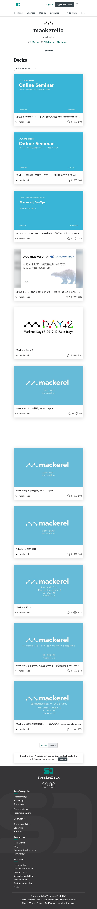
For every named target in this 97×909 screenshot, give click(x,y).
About (25, 903)
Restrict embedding (23, 883)
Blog (16, 846)
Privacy (40, 903)
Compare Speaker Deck (25, 850)
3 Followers (62, 42)
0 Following (49, 42)
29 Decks (34, 42)
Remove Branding (22, 879)
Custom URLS (20, 872)
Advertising (19, 853)
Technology (19, 800)
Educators (18, 827)
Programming (20, 796)
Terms (32, 903)
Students (18, 831)
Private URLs (20, 865)
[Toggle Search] (77, 4)
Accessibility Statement (64, 903)
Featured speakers (22, 812)
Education (54, 12)
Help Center (19, 842)
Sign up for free (64, 4)
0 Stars (48, 50)
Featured (18, 12)
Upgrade (62, 759)
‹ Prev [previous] (44, 745)
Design (42, 12)
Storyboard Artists (22, 824)
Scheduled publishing (23, 876)
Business (31, 12)
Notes (17, 886)
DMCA (48, 903)
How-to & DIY (70, 12)
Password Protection (23, 868)
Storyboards (19, 804)
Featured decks (21, 809)
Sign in (49, 4)
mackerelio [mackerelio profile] (22, 121)
